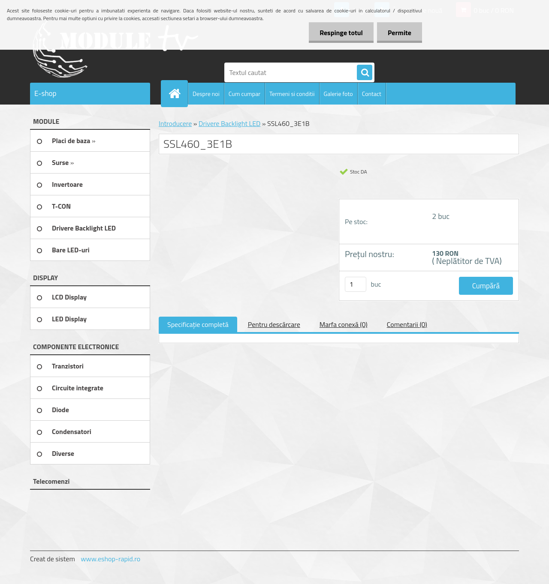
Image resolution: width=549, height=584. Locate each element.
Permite (399, 32)
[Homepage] (178, 93)
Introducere (175, 123)
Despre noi (206, 93)
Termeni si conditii (292, 93)
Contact (371, 93)
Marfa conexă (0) (344, 324)
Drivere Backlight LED (229, 123)
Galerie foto (338, 93)
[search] (364, 73)
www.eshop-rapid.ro (110, 559)
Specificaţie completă (198, 324)
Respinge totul (341, 32)
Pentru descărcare (274, 324)
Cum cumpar (244, 93)
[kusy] (355, 284)
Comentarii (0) (407, 324)
